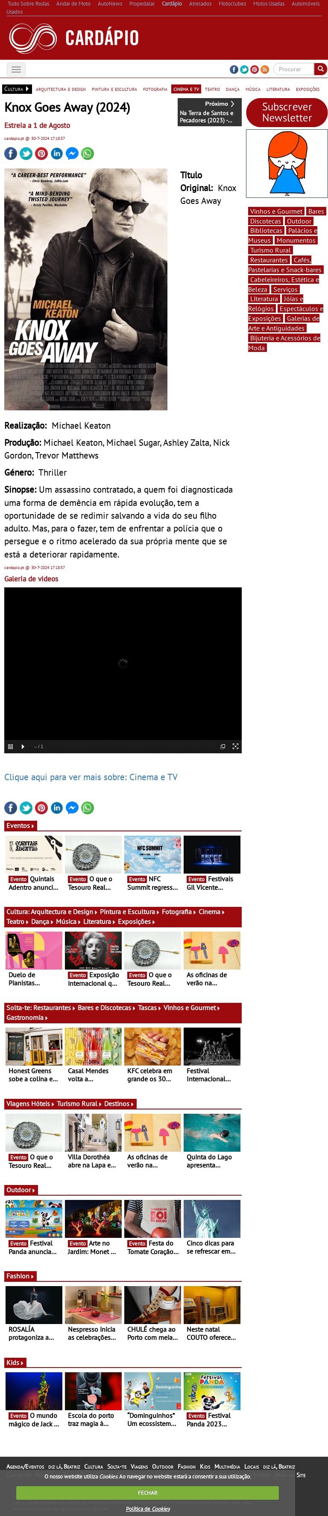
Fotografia (179, 911)
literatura (278, 89)
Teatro (17, 921)
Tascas (150, 1007)
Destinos (119, 1103)
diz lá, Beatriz (64, 1466)
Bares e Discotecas (107, 1007)
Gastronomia (27, 1017)
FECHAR (148, 1492)
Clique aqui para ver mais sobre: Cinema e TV (91, 777)
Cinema (212, 911)
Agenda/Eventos (25, 1466)
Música (69, 921)
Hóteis (43, 1103)
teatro (212, 89)
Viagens (139, 1466)
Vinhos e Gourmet (192, 1007)
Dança (42, 921)
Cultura (93, 1466)
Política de (148, 1509)
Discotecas (265, 221)
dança (233, 89)
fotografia (155, 89)
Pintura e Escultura (130, 911)
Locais (251, 1466)
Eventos (20, 825)
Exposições (137, 921)
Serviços (285, 289)
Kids (15, 1362)
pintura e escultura (114, 89)
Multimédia (227, 1466)
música (253, 89)
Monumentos (296, 240)
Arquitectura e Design (64, 911)
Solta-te (116, 1466)
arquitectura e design (61, 89)
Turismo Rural (79, 1103)
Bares (316, 211)
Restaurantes (54, 1007)
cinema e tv (186, 89)
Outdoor (21, 1189)
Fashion (20, 1276)
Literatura (99, 921)
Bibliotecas (266, 230)
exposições (307, 89)
